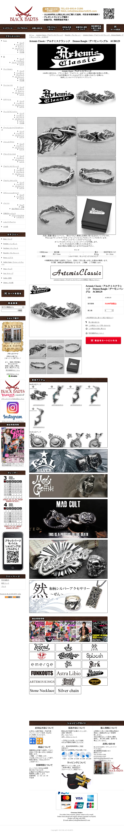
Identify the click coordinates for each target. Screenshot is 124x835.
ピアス (21, 50)
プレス (3, 586)
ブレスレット (19, 48)
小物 (22, 207)
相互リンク (5, 583)
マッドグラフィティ (10, 112)
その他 (21, 52)
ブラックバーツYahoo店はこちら (12, 398)
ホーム (31, 35)
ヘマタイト (20, 217)
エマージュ (7, 99)
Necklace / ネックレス (10, 248)
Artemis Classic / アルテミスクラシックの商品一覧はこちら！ (77, 279)
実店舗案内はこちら (13, 370)
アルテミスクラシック (11, 166)
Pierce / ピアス (8, 258)
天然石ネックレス (9, 213)
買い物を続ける (93, 322)
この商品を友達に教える (97, 329)
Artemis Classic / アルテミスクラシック (49, 35)
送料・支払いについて (69, 737)
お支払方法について (36, 737)
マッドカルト (8, 69)
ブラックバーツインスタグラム (12, 421)
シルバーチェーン (9, 222)
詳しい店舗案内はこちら (102, 760)
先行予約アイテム (18, 209)
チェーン (21, 46)
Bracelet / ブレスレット (11, 253)
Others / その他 (8, 283)
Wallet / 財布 (7, 278)
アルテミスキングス (10, 180)
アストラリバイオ (9, 154)
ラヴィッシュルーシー (11, 193)
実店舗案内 (5, 580)
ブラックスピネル (18, 215)
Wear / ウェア (7, 269)
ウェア (21, 205)
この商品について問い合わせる (99, 325)
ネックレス (20, 75)
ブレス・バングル (18, 62)
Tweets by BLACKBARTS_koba (10, 594)
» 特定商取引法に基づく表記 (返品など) (99, 318)
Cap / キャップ (8, 273)
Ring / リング (7, 239)
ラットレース (8, 85)
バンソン (6, 203)
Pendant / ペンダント (10, 244)
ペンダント (20, 44)
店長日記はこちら (13, 375)
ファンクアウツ (8, 142)
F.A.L (5, 41)
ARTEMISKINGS (38, 404)
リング (21, 43)
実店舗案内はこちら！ (96, 333)
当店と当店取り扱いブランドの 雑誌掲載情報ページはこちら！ (13, 464)
